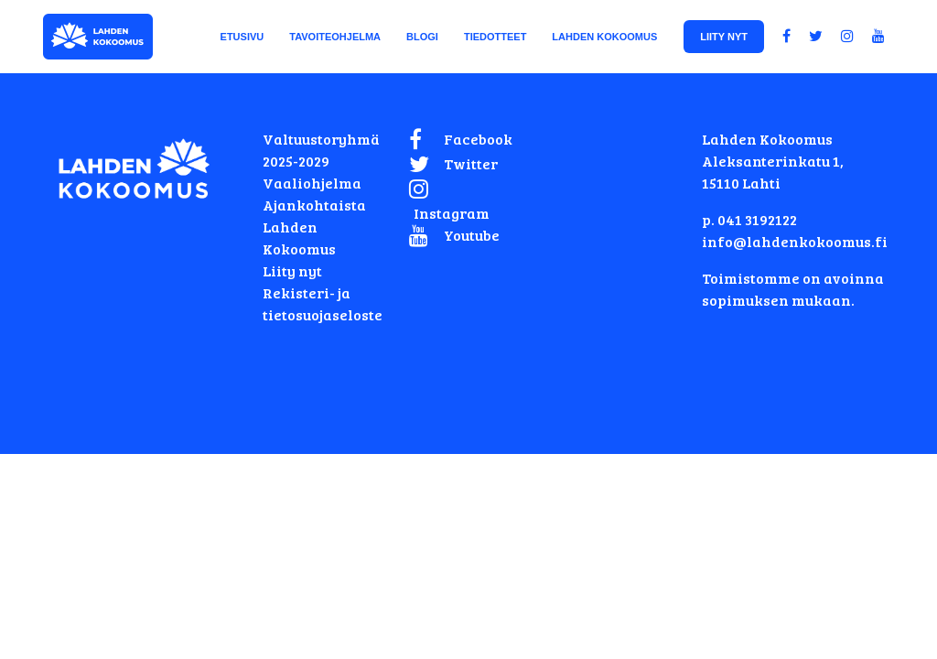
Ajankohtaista (314, 204)
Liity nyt (292, 270)
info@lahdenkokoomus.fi (795, 241)
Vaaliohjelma (312, 182)
